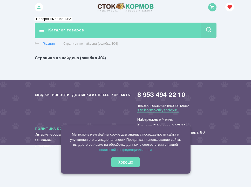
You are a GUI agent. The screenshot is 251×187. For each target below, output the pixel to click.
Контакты (121, 95)
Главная (45, 43)
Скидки (42, 95)
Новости (60, 95)
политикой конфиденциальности (125, 149)
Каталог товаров (61, 30)
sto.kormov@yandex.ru (158, 110)
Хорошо (125, 162)
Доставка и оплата (90, 95)
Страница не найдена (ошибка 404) (90, 43)
